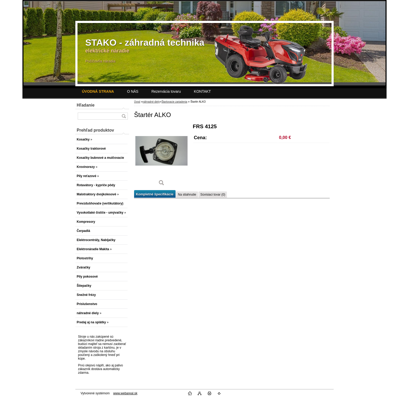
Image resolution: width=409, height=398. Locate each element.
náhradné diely (151, 101)
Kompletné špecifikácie (154, 194)
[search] (123, 116)
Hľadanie (85, 105)
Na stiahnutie (187, 194)
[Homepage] (98, 91)
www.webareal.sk (125, 393)
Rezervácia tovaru (166, 91)
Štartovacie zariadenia (174, 101)
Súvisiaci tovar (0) (212, 194)
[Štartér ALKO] (161, 156)
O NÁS (133, 91)
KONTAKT (202, 91)
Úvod (137, 101)
